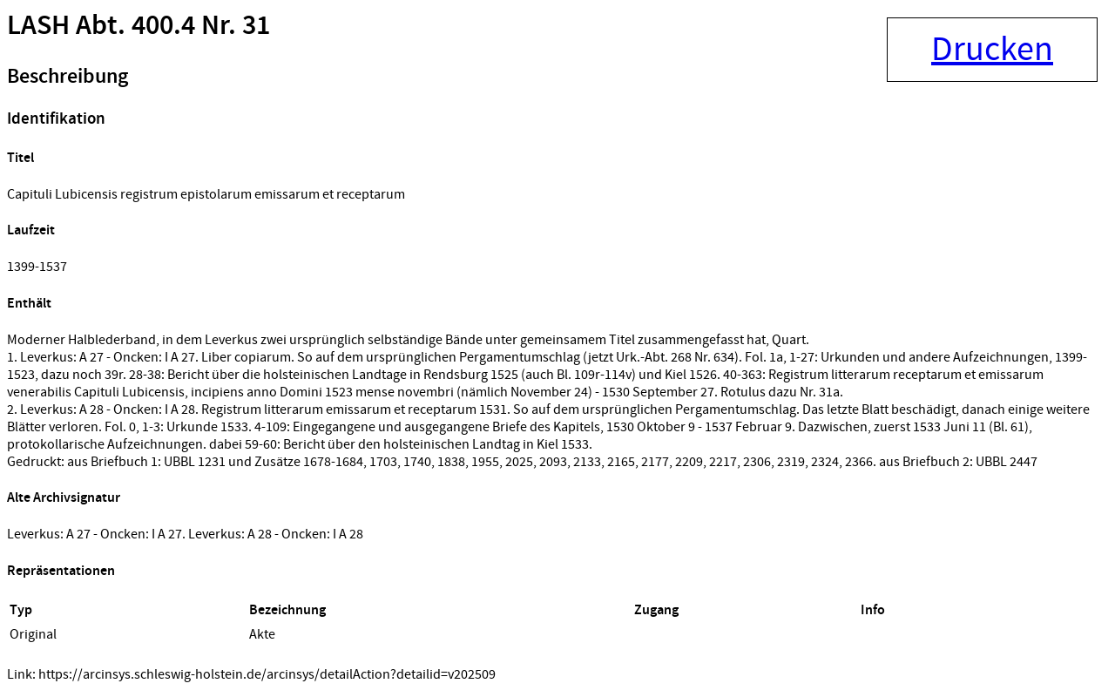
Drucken (992, 49)
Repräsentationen (61, 571)
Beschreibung (67, 77)
